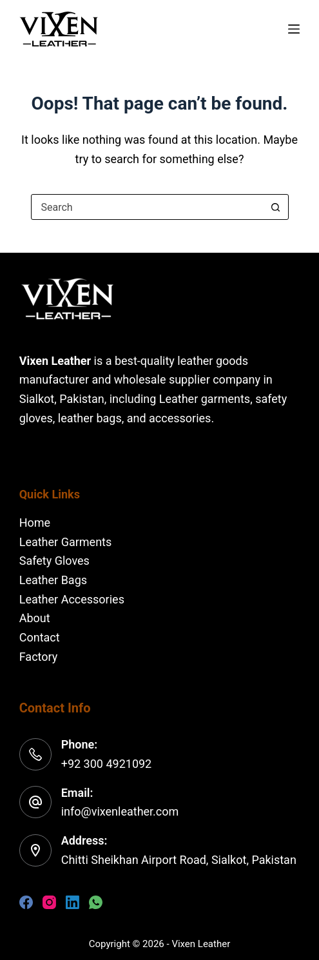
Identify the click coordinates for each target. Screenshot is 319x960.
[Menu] (294, 29)
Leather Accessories (71, 599)
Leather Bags (53, 580)
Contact (39, 637)
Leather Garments (65, 542)
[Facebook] (26, 902)
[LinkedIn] (72, 902)
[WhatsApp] (95, 902)
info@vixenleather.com (120, 811)
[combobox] (148, 207)
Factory (38, 656)
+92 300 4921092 (106, 763)
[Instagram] (49, 902)
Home (34, 522)
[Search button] (276, 207)
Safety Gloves (54, 560)
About (34, 618)
